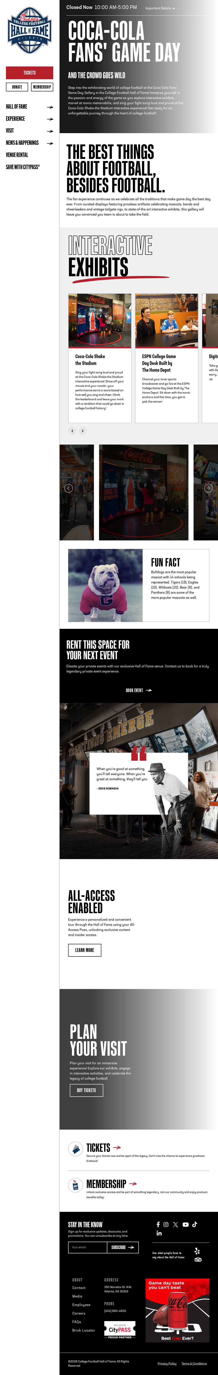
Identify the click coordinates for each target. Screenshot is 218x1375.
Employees (81, 1305)
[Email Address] (87, 1247)
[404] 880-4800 (115, 1311)
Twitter (178, 1224)
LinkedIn (161, 1233)
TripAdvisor (199, 1259)
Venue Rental (17, 155)
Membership (42, 87)
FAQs (76, 1322)
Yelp (199, 1251)
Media (77, 1296)
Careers (79, 1313)
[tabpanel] (139, 492)
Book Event (134, 690)
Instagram (168, 1224)
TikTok (197, 1224)
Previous (72, 431)
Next (82, 431)
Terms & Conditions (194, 1363)
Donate (17, 87)
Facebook (160, 1224)
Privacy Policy (167, 1363)
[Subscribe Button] (123, 1247)
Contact (79, 1288)
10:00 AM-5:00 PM (101, 7)
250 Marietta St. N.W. (118, 1290)
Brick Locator (83, 1330)
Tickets (30, 73)
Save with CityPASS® (23, 168)
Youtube (187, 1224)
